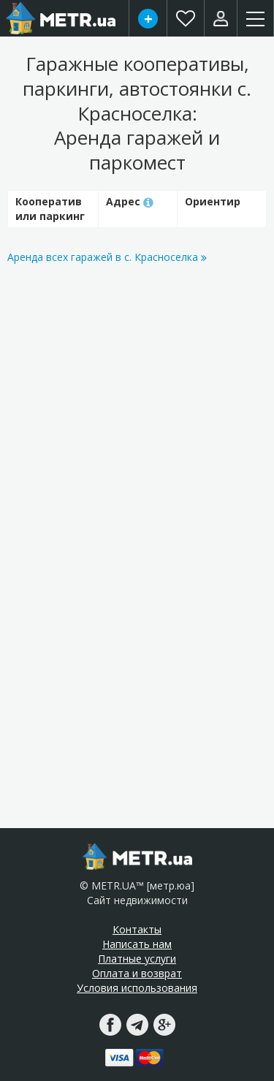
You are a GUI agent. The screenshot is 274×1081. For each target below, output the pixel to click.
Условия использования (137, 988)
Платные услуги (137, 959)
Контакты (137, 929)
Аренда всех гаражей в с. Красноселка (107, 257)
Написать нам (137, 944)
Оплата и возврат (137, 973)
